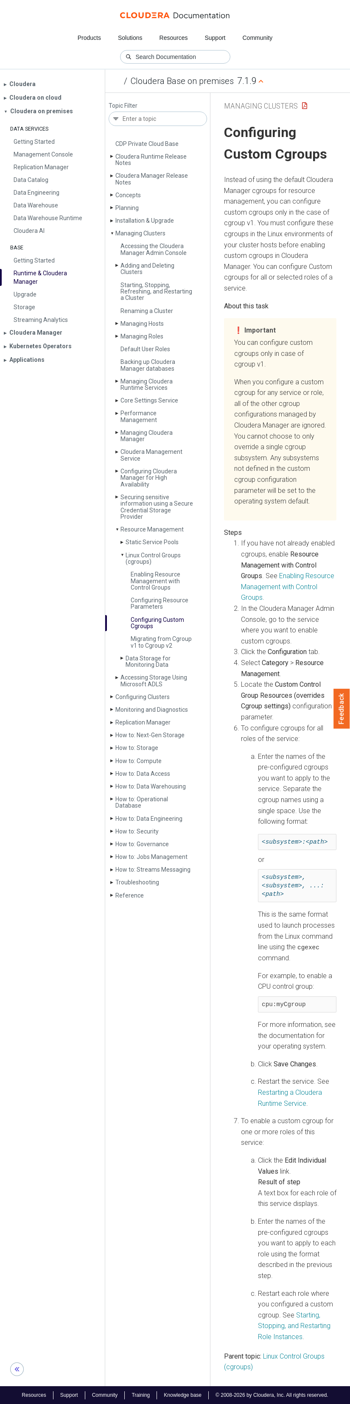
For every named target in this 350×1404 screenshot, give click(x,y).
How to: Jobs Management (151, 856)
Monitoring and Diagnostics (151, 709)
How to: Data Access (142, 773)
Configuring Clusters (142, 697)
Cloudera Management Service (151, 454)
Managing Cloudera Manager (146, 435)
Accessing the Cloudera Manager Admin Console (153, 249)
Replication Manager (143, 722)
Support (214, 37)
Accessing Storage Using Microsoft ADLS (153, 680)
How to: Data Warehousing (150, 786)
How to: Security (137, 831)
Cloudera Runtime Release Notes (151, 159)
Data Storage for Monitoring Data (148, 661)
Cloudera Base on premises (182, 81)
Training (141, 1395)
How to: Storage (136, 747)
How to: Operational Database (141, 802)
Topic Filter (123, 106)
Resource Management (152, 529)
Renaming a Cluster (146, 311)
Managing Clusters (140, 233)
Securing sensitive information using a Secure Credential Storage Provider (156, 507)
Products (89, 37)
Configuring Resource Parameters (159, 603)
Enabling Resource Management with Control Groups (155, 581)
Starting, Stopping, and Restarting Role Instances (294, 1325)
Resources (174, 37)
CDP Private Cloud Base (147, 143)
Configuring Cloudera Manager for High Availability (148, 478)
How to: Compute (138, 761)
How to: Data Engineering (148, 818)
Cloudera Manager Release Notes (151, 178)
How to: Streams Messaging (152, 869)
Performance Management (138, 416)
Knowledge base (183, 1395)
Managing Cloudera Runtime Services (146, 384)
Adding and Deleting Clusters (147, 268)
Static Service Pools (152, 542)
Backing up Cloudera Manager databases (147, 365)
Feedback (342, 708)
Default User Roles (145, 349)
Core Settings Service (149, 400)
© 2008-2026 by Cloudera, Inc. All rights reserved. (272, 1395)
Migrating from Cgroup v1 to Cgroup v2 (161, 642)
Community (258, 37)
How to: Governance (142, 844)
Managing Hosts (142, 323)
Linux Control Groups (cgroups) (153, 558)
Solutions (130, 37)
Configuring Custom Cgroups (157, 622)
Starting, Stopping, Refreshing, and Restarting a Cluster (156, 292)
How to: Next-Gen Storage (150, 735)
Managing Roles (141, 336)
